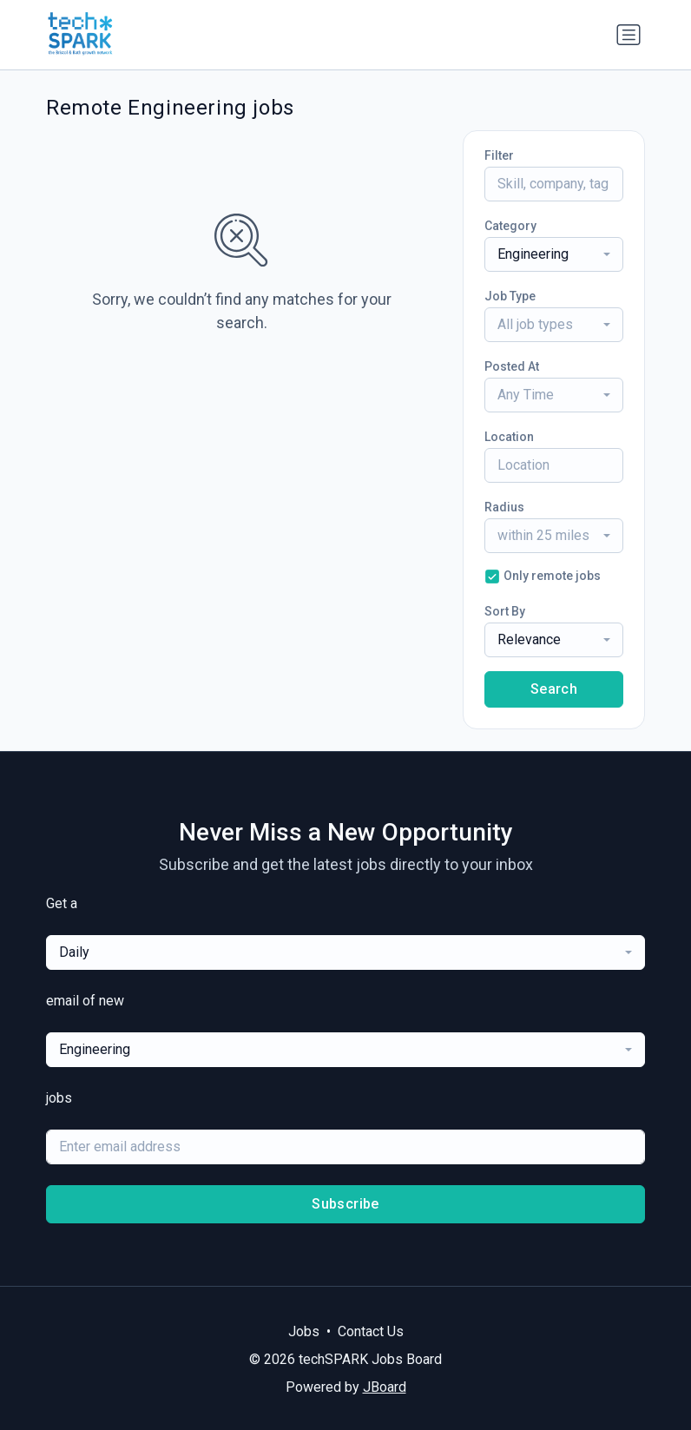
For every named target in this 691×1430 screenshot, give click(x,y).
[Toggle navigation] (628, 34)
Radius (504, 507)
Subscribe (345, 1204)
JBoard (384, 1387)
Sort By (504, 611)
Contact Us (371, 1331)
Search (553, 689)
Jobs (303, 1331)
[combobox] (553, 254)
